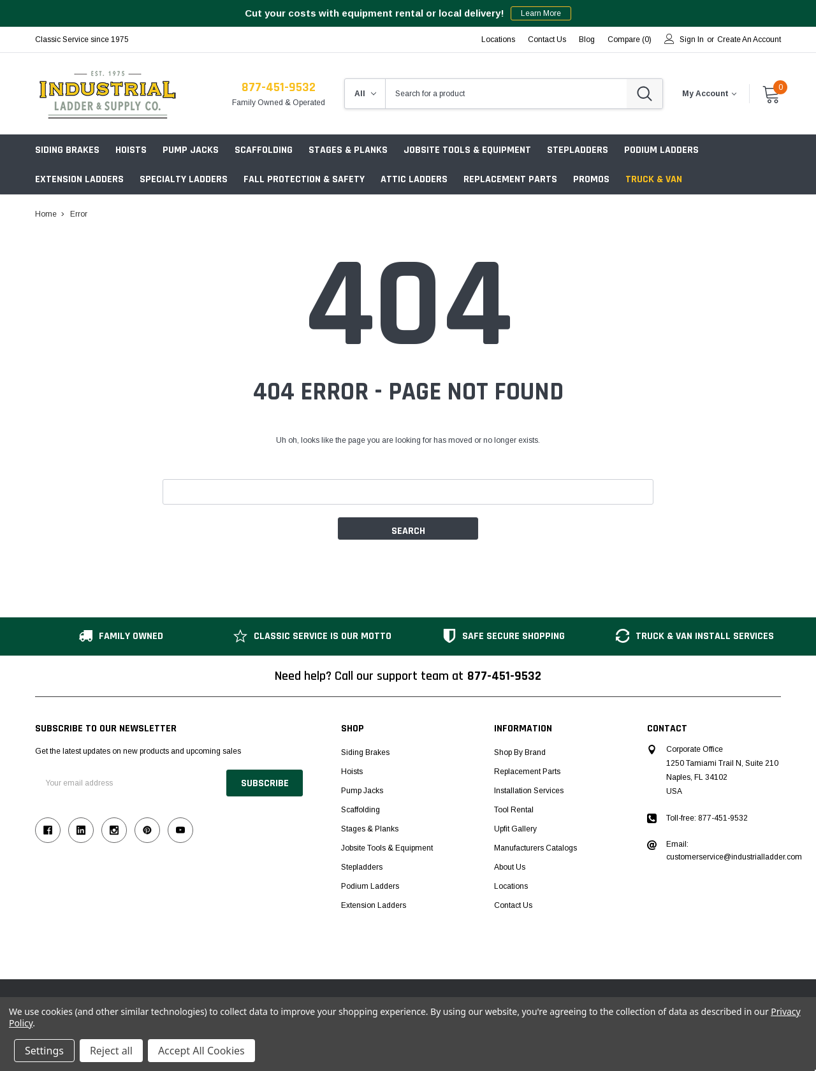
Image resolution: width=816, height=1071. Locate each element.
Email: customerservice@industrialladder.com (734, 850)
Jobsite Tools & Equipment (467, 150)
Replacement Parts (510, 179)
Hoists (131, 150)
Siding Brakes (67, 150)
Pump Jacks (191, 150)
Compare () (630, 39)
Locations (498, 39)
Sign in (692, 39)
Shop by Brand (520, 752)
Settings (44, 1051)
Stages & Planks (348, 150)
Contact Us (547, 39)
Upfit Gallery (515, 828)
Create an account (749, 39)
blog (587, 39)
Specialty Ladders (184, 179)
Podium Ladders (661, 150)
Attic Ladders (414, 179)
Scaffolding (264, 150)
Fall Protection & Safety (304, 179)
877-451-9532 (279, 87)
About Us (509, 867)
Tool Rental (514, 809)
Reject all (111, 1051)
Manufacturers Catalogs (535, 848)
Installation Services (529, 790)
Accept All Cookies (201, 1051)
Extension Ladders (79, 179)
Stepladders (577, 150)
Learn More (541, 13)
